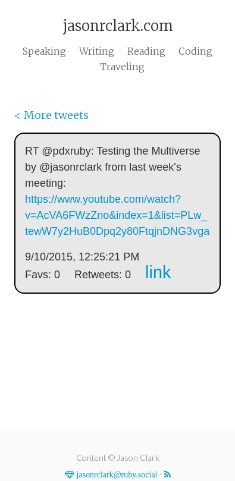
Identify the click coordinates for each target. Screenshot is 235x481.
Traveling (122, 67)
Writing (96, 51)
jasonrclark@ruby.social (116, 474)
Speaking (44, 51)
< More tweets (51, 115)
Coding (195, 51)
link (158, 272)
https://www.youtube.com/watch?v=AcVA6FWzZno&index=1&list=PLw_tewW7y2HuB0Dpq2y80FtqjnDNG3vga (117, 215)
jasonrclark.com (117, 26)
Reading (146, 51)
